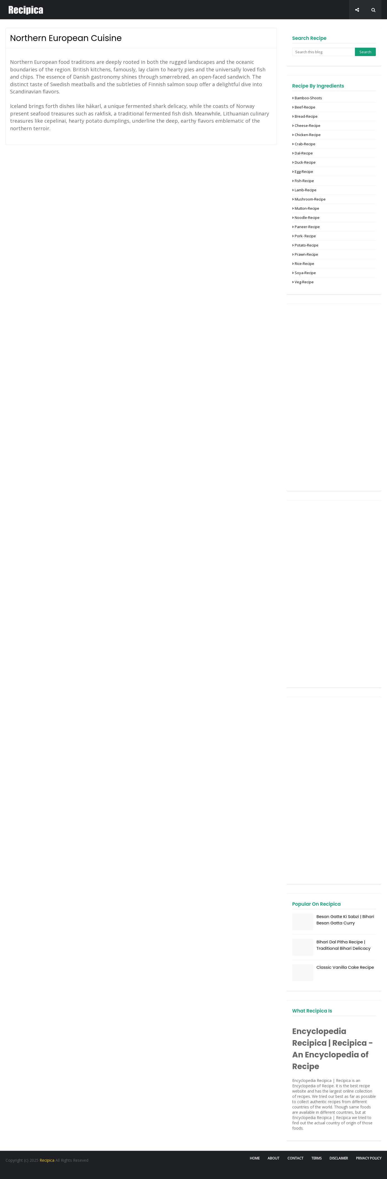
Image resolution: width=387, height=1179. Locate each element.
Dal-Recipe (304, 153)
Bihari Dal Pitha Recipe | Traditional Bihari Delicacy (343, 945)
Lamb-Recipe (305, 189)
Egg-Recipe (304, 171)
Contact (295, 1158)
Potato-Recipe (306, 245)
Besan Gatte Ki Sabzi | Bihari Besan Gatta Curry (345, 920)
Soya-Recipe (305, 272)
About (273, 1158)
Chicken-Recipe (308, 134)
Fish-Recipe (304, 180)
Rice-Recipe (304, 263)
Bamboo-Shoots (308, 97)
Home (255, 1158)
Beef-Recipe (305, 107)
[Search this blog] (323, 52)
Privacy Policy (368, 1158)
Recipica (47, 1160)
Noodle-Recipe (307, 217)
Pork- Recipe (305, 235)
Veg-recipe (304, 281)
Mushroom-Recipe (310, 199)
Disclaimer (339, 1158)
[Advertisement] (334, 397)
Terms (316, 1158)
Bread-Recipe (306, 116)
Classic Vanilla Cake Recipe (345, 967)
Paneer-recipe (307, 226)
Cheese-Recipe (307, 125)
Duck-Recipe (305, 162)
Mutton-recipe (307, 208)
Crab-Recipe (305, 143)
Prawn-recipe (306, 254)
